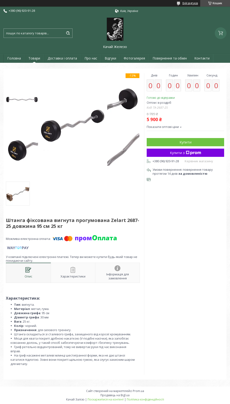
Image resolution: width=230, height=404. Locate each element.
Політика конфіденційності (145, 399)
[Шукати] (68, 33)
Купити (186, 142)
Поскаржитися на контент (106, 399)
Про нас (90, 58)
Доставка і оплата (62, 58)
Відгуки (110, 58)
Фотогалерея (134, 58)
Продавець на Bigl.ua (115, 395)
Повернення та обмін (170, 58)
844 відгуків (190, 3)
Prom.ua (138, 391)
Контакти (202, 58)
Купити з (185, 152)
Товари (34, 58)
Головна (14, 58)
